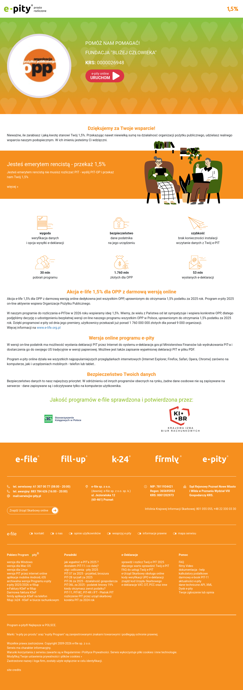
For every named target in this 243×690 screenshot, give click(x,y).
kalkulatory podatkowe (193, 573)
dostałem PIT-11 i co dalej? (81, 566)
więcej (11, 187)
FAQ (181, 562)
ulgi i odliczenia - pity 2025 (81, 570)
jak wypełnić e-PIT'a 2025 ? (81, 562)
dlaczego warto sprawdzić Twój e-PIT (145, 566)
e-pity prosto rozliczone (25, 8)
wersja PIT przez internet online (27, 573)
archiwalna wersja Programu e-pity (29, 581)
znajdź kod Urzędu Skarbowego (142, 581)
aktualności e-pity (190, 581)
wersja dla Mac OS (19, 566)
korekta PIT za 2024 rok (79, 600)
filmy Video (186, 566)
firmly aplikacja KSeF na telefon (27, 596)
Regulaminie (72, 652)
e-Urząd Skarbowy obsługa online (143, 573)
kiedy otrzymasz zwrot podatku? (85, 588)
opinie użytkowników (87, 533)
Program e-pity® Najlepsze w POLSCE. (31, 625)
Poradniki (70, 555)
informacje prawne (155, 533)
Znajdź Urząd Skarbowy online (29, 510)
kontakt (39, 533)
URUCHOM (100, 76)
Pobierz (23, 554)
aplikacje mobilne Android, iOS (26, 577)
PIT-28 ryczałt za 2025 (78, 577)
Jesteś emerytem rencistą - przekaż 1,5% (56, 164)
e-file (12, 533)
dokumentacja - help (192, 570)
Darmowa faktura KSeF (22, 592)
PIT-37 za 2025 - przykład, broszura (86, 573)
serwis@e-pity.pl (30, 496)
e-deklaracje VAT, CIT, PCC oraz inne (144, 585)
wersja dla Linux (17, 570)
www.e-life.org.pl (49, 328)
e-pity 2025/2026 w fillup (23, 585)
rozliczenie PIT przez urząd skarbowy (88, 596)
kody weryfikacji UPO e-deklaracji (143, 577)
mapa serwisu (187, 533)
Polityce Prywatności (95, 652)
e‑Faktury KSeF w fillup (21, 588)
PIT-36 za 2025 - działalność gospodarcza (91, 581)
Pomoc (183, 555)
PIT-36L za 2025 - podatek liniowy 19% (88, 585)
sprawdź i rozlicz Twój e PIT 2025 (143, 562)
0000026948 (104, 62)
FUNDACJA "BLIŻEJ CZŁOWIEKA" (121, 52)
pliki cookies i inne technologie (156, 652)
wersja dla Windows (20, 562)
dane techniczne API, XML (195, 585)
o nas (59, 533)
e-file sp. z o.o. (81, 643)
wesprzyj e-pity (121, 533)
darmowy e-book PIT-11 (194, 577)
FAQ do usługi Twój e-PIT (138, 570)
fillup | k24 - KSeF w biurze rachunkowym (33, 600)
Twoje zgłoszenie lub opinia (196, 592)
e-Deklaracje (130, 555)
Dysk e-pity (186, 588)
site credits (14, 670)
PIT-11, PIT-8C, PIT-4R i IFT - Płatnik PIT (89, 592)
